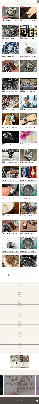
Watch (2, 22)
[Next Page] (24, 275)
